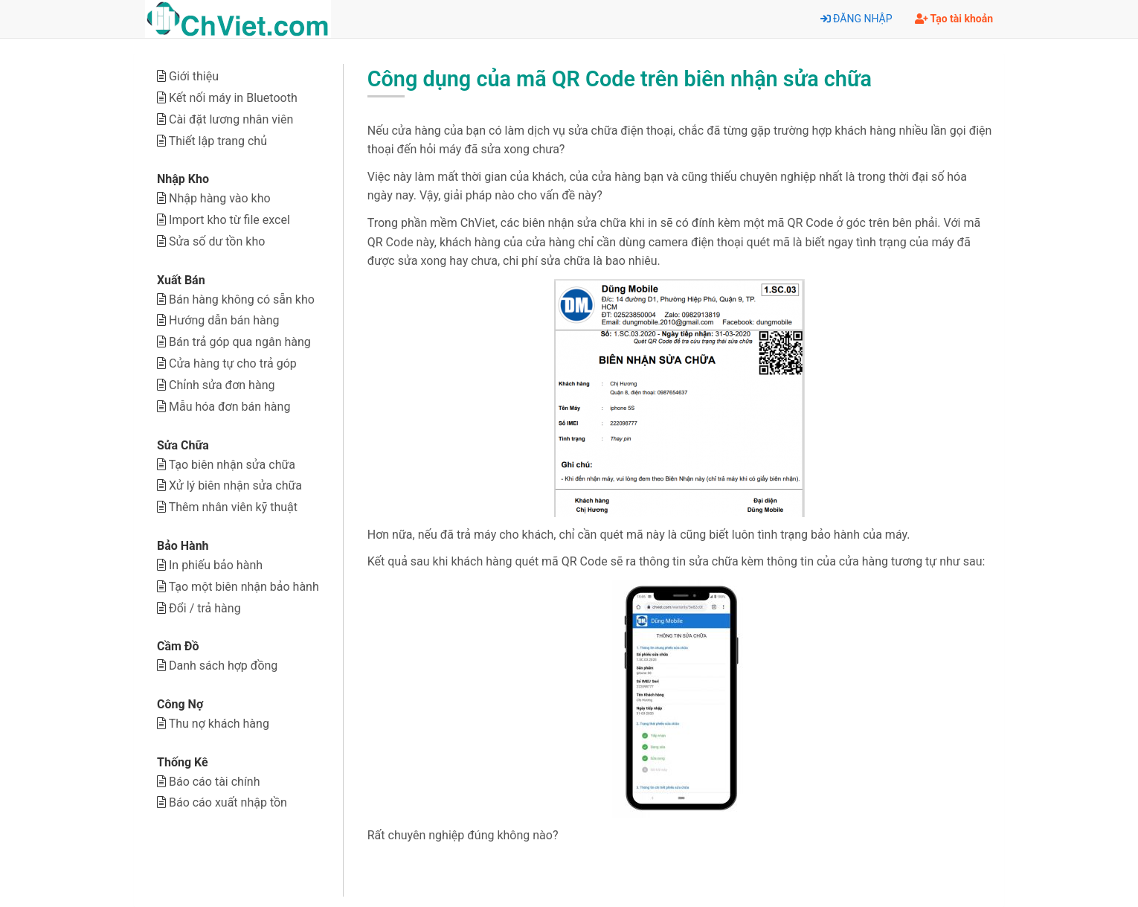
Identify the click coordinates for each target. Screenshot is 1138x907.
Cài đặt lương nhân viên (231, 119)
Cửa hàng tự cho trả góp (233, 363)
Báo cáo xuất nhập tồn (228, 802)
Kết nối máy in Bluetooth (233, 98)
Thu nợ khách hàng (219, 724)
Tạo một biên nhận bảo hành (244, 587)
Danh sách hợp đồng (223, 665)
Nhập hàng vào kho (220, 198)
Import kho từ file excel (229, 220)
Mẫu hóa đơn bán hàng (229, 407)
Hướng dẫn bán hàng (224, 320)
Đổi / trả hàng (205, 608)
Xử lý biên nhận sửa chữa (235, 485)
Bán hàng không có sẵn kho (242, 299)
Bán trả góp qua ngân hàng (240, 342)
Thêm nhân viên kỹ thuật (233, 507)
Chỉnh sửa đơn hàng (221, 385)
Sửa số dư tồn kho (217, 241)
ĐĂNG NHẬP (856, 19)
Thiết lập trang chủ (218, 141)
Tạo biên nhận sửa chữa (232, 465)
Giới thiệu (194, 76)
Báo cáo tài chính (214, 782)
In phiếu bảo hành (216, 565)
